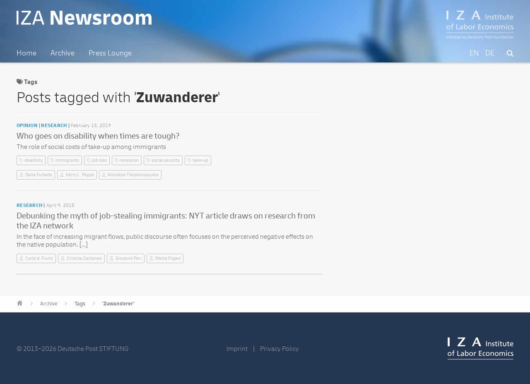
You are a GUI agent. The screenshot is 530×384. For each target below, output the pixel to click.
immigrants (67, 160)
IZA (480, 348)
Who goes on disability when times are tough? (98, 136)
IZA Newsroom (84, 18)
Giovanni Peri (129, 258)
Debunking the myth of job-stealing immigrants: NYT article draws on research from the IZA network (166, 221)
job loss (99, 160)
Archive (49, 303)
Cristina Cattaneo (84, 258)
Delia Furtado (38, 175)
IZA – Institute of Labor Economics (480, 24)
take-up (200, 160)
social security (166, 160)
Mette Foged (168, 258)
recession (129, 160)
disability (33, 160)
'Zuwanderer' (118, 303)
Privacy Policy (279, 349)
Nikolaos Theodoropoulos (133, 175)
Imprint (237, 349)
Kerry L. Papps (80, 175)
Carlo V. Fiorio (39, 258)
